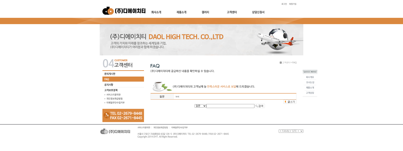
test (177, 96)
